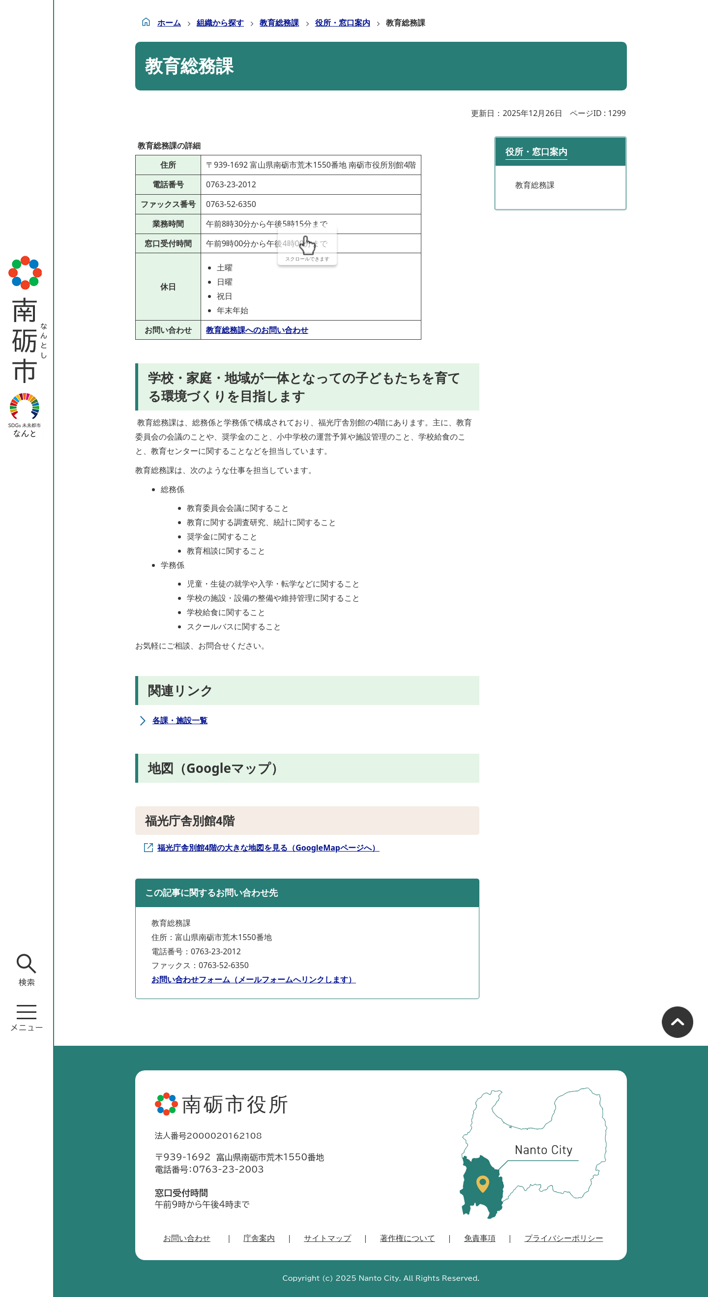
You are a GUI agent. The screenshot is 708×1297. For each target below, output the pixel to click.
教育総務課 (279, 22)
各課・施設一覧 (179, 720)
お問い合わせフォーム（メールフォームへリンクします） (253, 979)
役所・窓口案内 (342, 22)
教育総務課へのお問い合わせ (257, 329)
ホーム (169, 22)
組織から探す (220, 22)
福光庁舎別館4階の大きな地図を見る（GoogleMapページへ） (268, 847)
